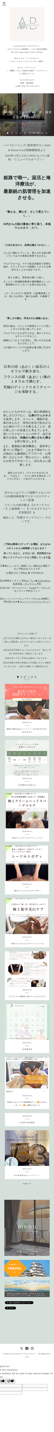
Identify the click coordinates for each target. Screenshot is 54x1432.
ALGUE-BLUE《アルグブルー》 (23, 1354)
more (27, 1184)
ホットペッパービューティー (35, 602)
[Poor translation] (10, 1381)
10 (46, 133)
